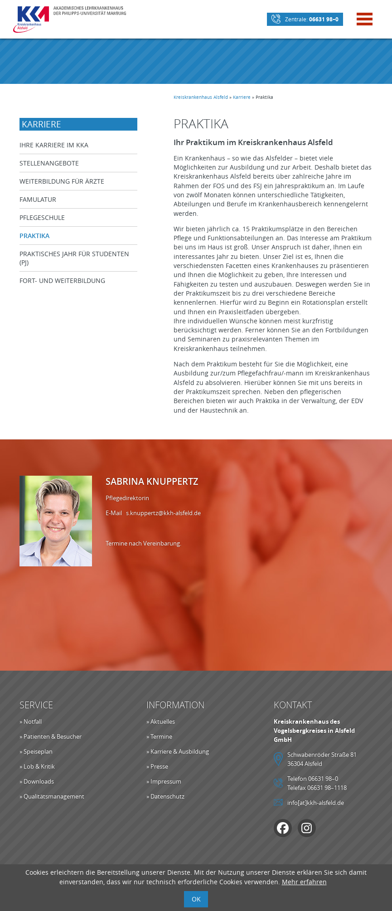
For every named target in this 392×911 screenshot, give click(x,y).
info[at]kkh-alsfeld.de (315, 803)
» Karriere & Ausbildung (177, 751)
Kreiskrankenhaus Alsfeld (201, 97)
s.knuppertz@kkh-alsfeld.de (163, 513)
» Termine (159, 736)
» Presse (157, 766)
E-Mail (116, 513)
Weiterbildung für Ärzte (61, 181)
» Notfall (30, 721)
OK (196, 899)
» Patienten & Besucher (50, 736)
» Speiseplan (36, 751)
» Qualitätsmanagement (51, 796)
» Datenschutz (165, 796)
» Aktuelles (160, 721)
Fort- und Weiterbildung (62, 280)
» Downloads (36, 781)
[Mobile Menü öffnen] (365, 20)
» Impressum (163, 781)
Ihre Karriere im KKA (53, 145)
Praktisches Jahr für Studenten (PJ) (74, 258)
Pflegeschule (42, 217)
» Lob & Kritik (37, 766)
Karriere (242, 97)
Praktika (34, 235)
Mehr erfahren (304, 881)
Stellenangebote (49, 163)
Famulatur (37, 199)
